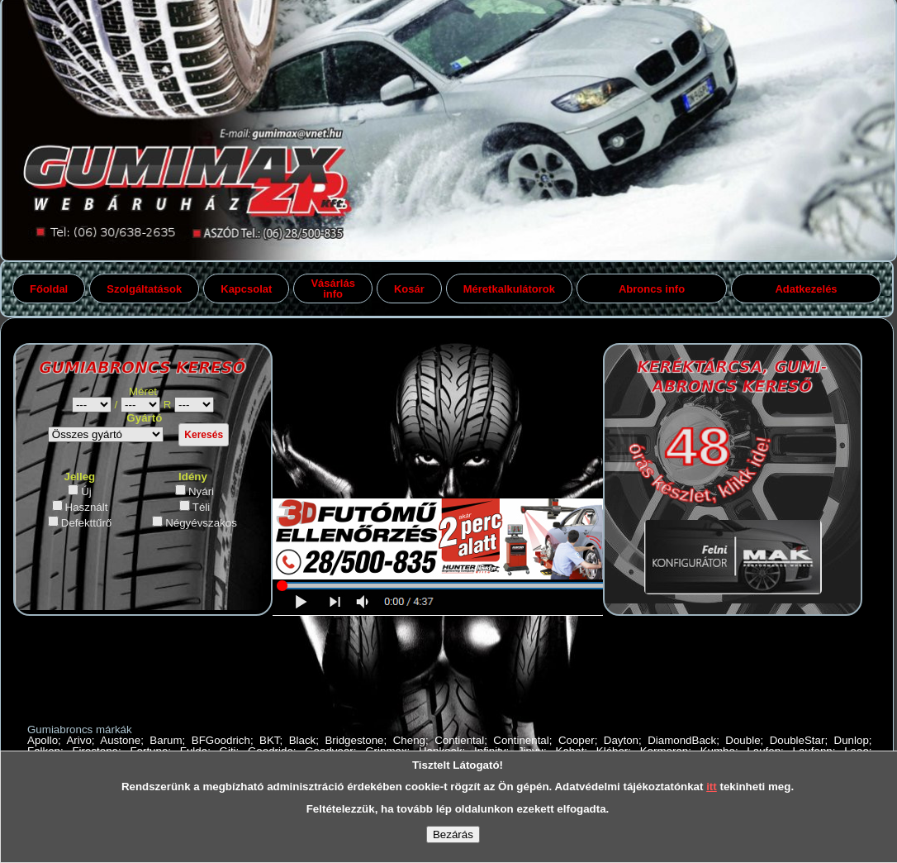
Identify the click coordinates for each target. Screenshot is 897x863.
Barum (166, 740)
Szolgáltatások (144, 289)
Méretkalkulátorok (509, 289)
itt (711, 786)
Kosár (409, 289)
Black (302, 740)
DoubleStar (797, 740)
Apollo (42, 740)
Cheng (409, 740)
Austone (120, 740)
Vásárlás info (333, 288)
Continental (520, 740)
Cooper (576, 740)
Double (742, 740)
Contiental (459, 740)
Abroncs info (652, 289)
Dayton (621, 740)
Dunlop (851, 740)
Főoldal (49, 289)
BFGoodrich (221, 740)
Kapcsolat (246, 289)
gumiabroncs (194, 404)
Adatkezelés (806, 289)
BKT (269, 740)
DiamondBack (682, 740)
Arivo (78, 740)
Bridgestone (354, 740)
